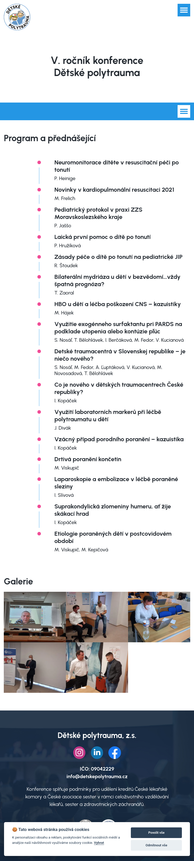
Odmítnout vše (156, 845)
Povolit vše (156, 832)
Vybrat (99, 843)
